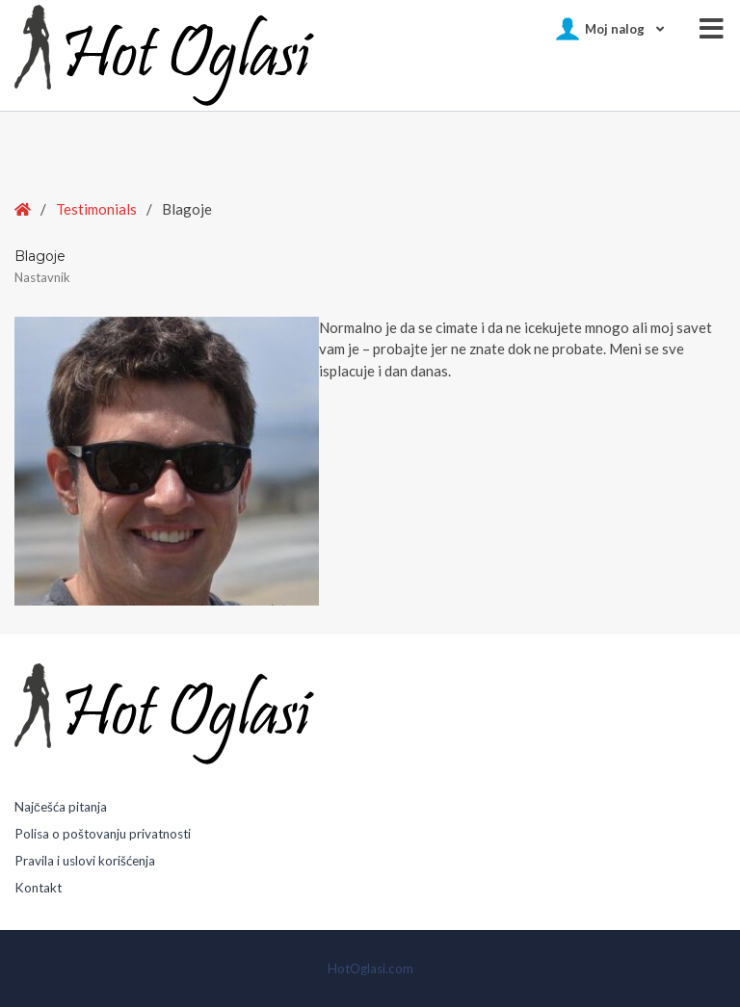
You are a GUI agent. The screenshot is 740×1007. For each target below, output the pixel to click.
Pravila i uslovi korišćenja (84, 860)
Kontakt (38, 887)
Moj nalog (615, 29)
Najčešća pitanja (60, 806)
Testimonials (96, 209)
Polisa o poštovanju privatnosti (102, 833)
